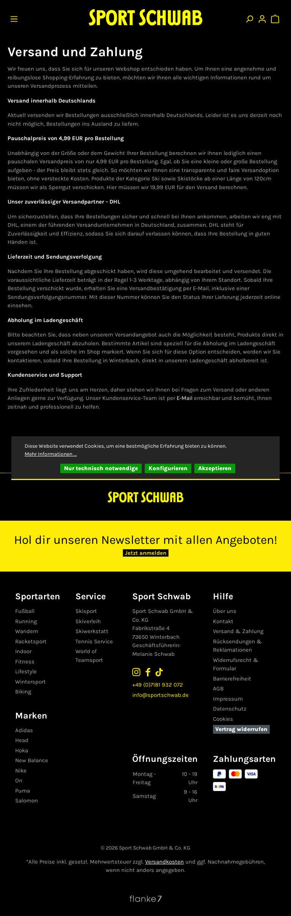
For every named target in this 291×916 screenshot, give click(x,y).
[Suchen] (249, 17)
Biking (23, 691)
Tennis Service (94, 641)
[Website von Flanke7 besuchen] (146, 898)
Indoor (23, 651)
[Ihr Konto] (262, 17)
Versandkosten (164, 861)
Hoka (21, 750)
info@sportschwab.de (163, 695)
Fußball (24, 611)
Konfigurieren (168, 468)
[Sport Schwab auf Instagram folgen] (139, 671)
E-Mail (184, 398)
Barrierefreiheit (233, 678)
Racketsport (31, 641)
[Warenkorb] (276, 17)
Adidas (24, 730)
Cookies (224, 718)
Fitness (24, 661)
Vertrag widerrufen (242, 729)
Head (21, 740)
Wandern (26, 631)
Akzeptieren (215, 468)
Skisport (86, 611)
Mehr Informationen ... (51, 454)
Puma (22, 790)
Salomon (26, 800)
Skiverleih (87, 621)
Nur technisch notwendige (101, 468)
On (18, 780)
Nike (21, 770)
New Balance (31, 760)
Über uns (226, 611)
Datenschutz (230, 708)
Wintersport (30, 681)
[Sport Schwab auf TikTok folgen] (162, 671)
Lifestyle (26, 671)
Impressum (229, 698)
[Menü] (14, 17)
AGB (219, 688)
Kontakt (224, 621)
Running (26, 621)
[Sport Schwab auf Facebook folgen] (150, 671)
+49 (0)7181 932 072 (160, 684)
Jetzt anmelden (145, 553)
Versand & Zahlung (239, 631)
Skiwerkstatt (91, 631)
